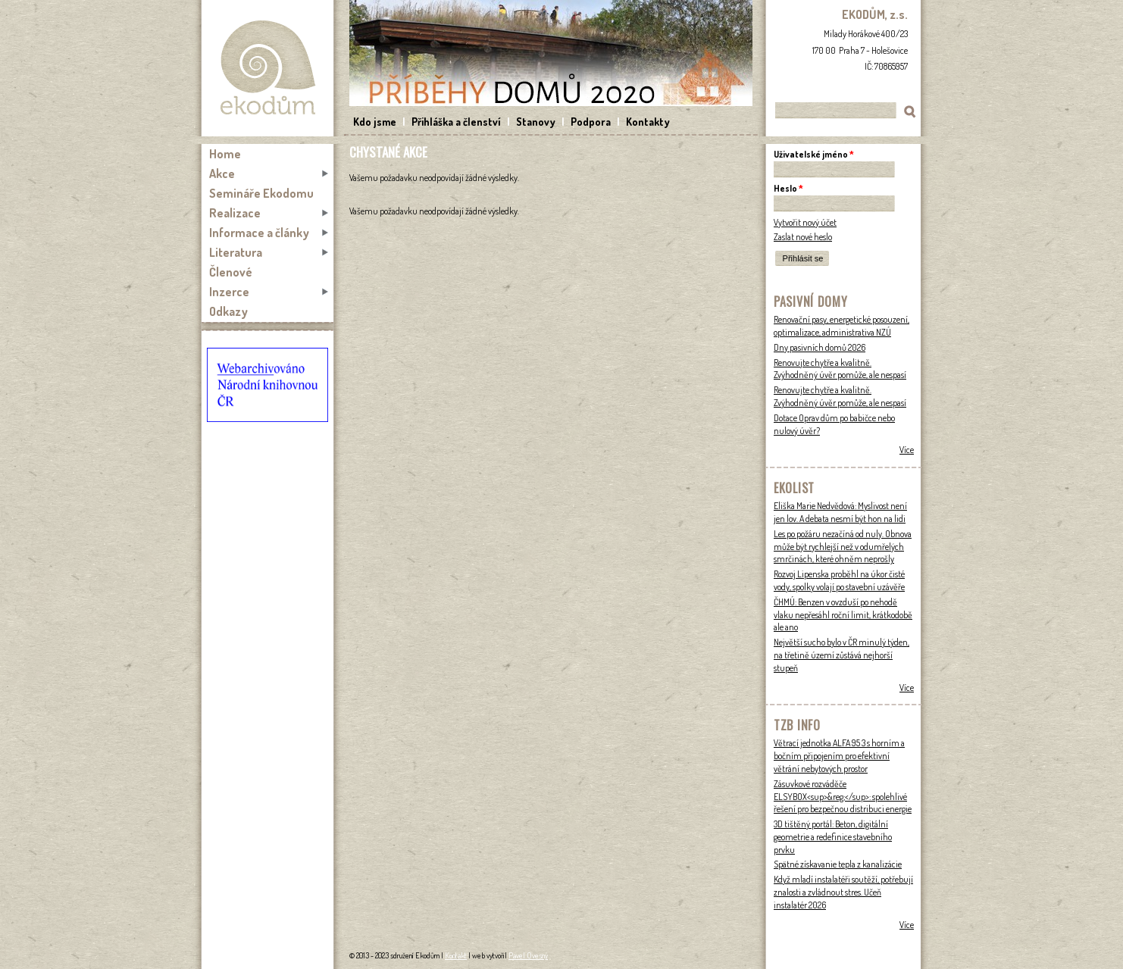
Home (225, 153)
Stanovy (535, 121)
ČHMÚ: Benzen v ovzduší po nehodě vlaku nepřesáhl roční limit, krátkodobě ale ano (843, 614)
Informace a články (259, 232)
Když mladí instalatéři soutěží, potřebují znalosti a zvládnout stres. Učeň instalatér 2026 (843, 892)
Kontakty (648, 121)
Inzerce (229, 291)
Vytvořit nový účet (805, 222)
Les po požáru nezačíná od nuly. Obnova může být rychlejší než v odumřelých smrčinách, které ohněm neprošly (843, 546)
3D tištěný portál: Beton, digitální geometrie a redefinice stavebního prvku (833, 836)
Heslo (788, 188)
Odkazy (228, 311)
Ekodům (267, 68)
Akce (222, 173)
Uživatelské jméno (814, 154)
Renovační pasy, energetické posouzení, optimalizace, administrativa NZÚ (841, 326)
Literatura (235, 252)
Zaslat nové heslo (803, 236)
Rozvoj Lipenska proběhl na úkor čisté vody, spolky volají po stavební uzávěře (839, 580)
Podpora (591, 121)
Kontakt (456, 955)
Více (906, 449)
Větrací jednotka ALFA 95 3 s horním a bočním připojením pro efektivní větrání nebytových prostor (839, 755)
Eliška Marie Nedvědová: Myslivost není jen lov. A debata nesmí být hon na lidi (840, 512)
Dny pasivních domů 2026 (819, 347)
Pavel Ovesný (528, 955)
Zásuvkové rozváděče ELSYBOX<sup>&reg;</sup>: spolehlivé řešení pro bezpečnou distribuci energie (843, 796)
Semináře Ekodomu (261, 193)
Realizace (235, 212)
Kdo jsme (374, 121)
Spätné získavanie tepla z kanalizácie (838, 864)
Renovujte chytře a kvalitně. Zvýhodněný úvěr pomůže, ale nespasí (840, 369)
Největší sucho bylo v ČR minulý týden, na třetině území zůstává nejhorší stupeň (841, 655)
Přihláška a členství (456, 121)
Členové (230, 272)
